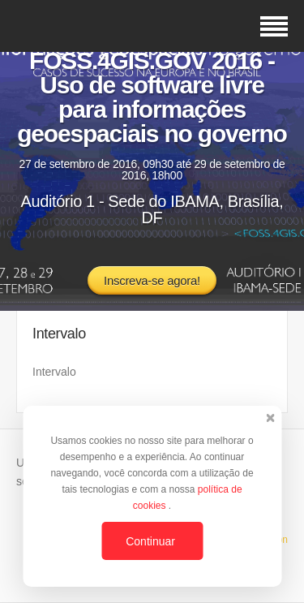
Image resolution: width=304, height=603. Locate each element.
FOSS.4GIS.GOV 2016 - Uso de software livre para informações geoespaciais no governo (152, 97)
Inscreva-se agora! (152, 280)
